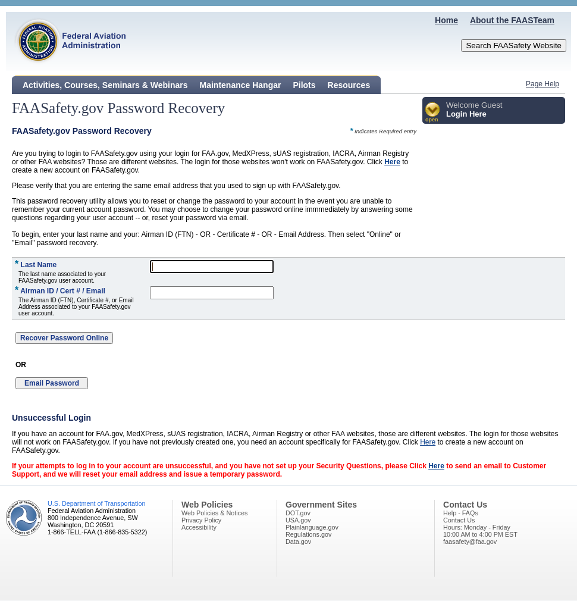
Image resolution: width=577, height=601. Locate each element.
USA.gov (298, 520)
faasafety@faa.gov (470, 541)
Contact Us (459, 520)
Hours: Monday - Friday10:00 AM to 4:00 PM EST (480, 531)
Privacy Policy (201, 520)
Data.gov (298, 541)
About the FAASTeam (512, 20)
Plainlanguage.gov (312, 527)
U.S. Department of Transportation (96, 503)
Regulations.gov (308, 534)
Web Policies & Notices (214, 513)
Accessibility (199, 527)
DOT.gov (298, 513)
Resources (349, 85)
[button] (433, 113)
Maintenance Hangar (240, 85)
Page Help (542, 84)
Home (446, 20)
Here (392, 162)
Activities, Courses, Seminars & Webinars (105, 85)
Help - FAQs (460, 513)
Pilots (304, 85)
